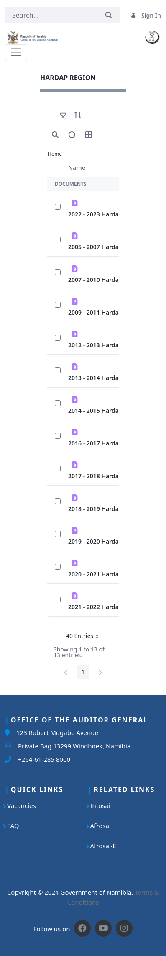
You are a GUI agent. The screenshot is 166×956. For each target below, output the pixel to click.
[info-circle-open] (72, 134)
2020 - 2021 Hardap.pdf (100, 574)
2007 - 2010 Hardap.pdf (100, 280)
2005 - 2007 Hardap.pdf (100, 247)
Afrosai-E (103, 845)
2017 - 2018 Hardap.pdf (100, 476)
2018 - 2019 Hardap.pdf (100, 509)
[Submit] (108, 15)
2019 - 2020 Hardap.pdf (100, 541)
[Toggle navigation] (16, 52)
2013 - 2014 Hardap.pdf (100, 378)
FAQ (13, 825)
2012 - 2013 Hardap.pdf (100, 345)
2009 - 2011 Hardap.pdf (100, 312)
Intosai (100, 805)
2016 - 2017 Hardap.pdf (100, 443)
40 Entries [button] (85, 637)
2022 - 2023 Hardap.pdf (100, 214)
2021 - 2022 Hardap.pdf (100, 607)
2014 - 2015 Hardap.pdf (100, 410)
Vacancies (21, 805)
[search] (55, 134)
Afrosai (100, 825)
